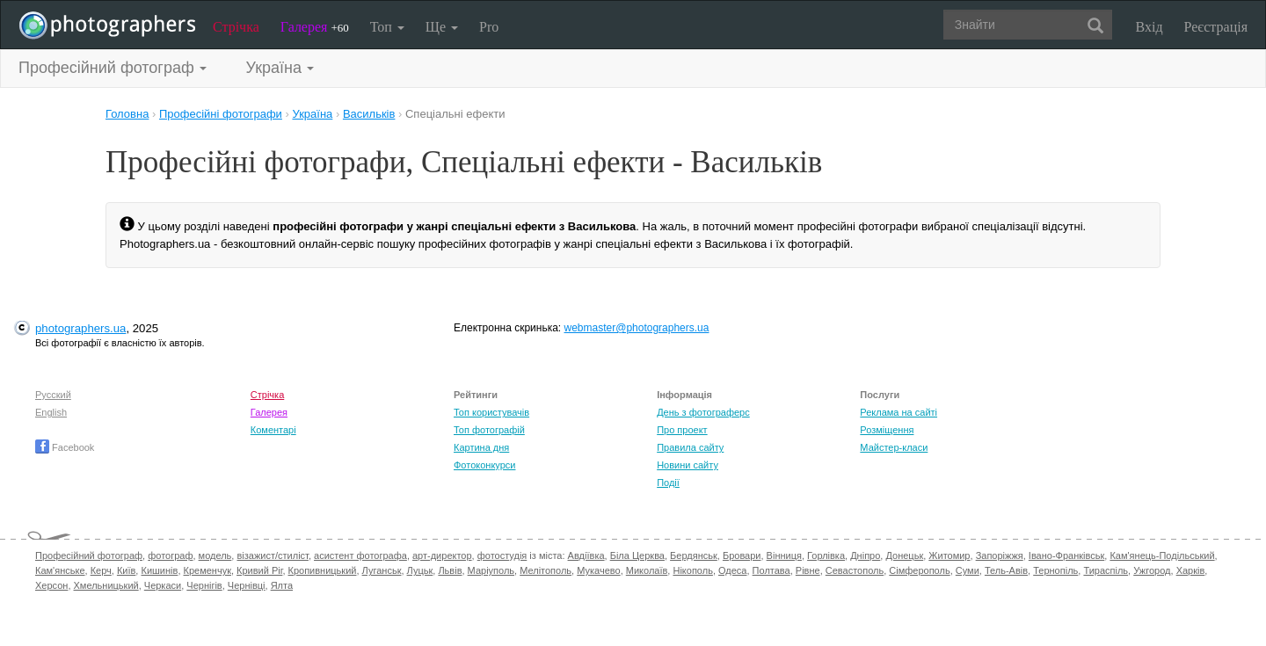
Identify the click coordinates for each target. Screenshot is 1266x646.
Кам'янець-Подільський (1162, 555)
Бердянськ (693, 555)
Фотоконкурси (484, 465)
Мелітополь (545, 570)
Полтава (771, 570)
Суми (967, 570)
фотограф (170, 555)
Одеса (732, 570)
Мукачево (598, 570)
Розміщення (886, 430)
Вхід (1149, 26)
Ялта (282, 585)
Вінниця (784, 555)
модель (215, 555)
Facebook (64, 447)
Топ (387, 26)
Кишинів (159, 570)
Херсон (51, 585)
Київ (126, 570)
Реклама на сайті (898, 412)
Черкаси (162, 585)
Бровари (742, 555)
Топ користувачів (491, 412)
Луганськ (382, 570)
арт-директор (442, 555)
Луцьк (420, 570)
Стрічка (236, 26)
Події (668, 482)
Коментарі (273, 430)
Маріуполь (491, 570)
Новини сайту (687, 465)
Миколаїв (647, 570)
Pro (488, 26)
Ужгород (1151, 570)
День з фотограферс (703, 412)
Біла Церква (637, 555)
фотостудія (502, 555)
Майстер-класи (894, 447)
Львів (450, 570)
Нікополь (692, 570)
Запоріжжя (999, 555)
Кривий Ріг (259, 570)
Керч (101, 570)
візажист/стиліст (272, 555)
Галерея (314, 26)
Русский (53, 394)
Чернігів (204, 585)
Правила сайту (690, 447)
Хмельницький (106, 585)
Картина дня (481, 447)
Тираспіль (1105, 570)
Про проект (682, 430)
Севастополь (855, 570)
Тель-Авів (1006, 570)
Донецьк (904, 555)
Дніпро (865, 555)
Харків (1190, 570)
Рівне (808, 570)
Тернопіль (1055, 570)
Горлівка (826, 555)
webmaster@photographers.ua (636, 328)
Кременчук (207, 570)
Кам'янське (60, 570)
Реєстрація (1216, 26)
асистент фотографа (360, 555)
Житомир (949, 555)
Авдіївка (586, 555)
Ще (442, 26)
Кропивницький (322, 570)
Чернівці (247, 585)
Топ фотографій (489, 430)
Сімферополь (919, 570)
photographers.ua (80, 328)
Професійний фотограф (88, 555)
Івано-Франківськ (1066, 555)
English (51, 412)
